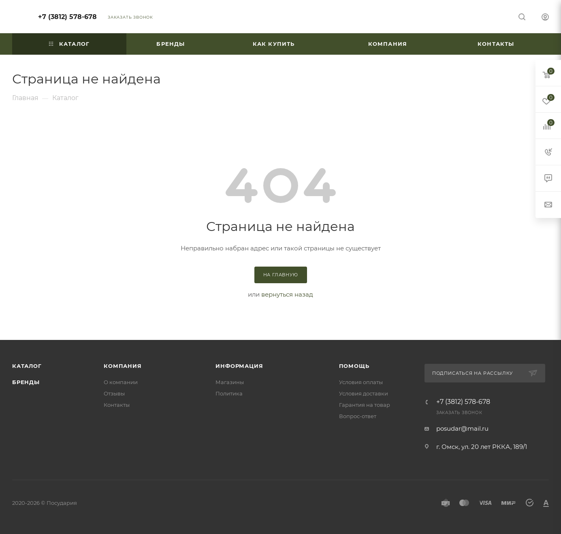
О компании (121, 382)
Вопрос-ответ (357, 416)
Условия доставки (363, 393)
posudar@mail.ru (462, 428)
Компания (122, 366)
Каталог (27, 366)
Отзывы (114, 393)
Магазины (229, 382)
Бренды (26, 382)
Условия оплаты (361, 382)
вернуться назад (287, 294)
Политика (229, 393)
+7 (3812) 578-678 (67, 17)
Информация (239, 366)
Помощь (354, 366)
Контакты (117, 405)
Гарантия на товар (364, 405)
